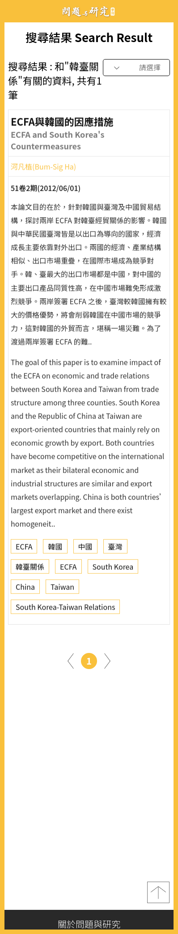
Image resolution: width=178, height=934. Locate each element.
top (158, 892)
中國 (85, 548)
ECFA (24, 548)
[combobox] (136, 68)
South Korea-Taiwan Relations (65, 608)
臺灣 (115, 548)
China (25, 588)
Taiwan (62, 588)
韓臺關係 (30, 568)
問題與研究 (89, 11)
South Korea (113, 568)
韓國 (55, 548)
